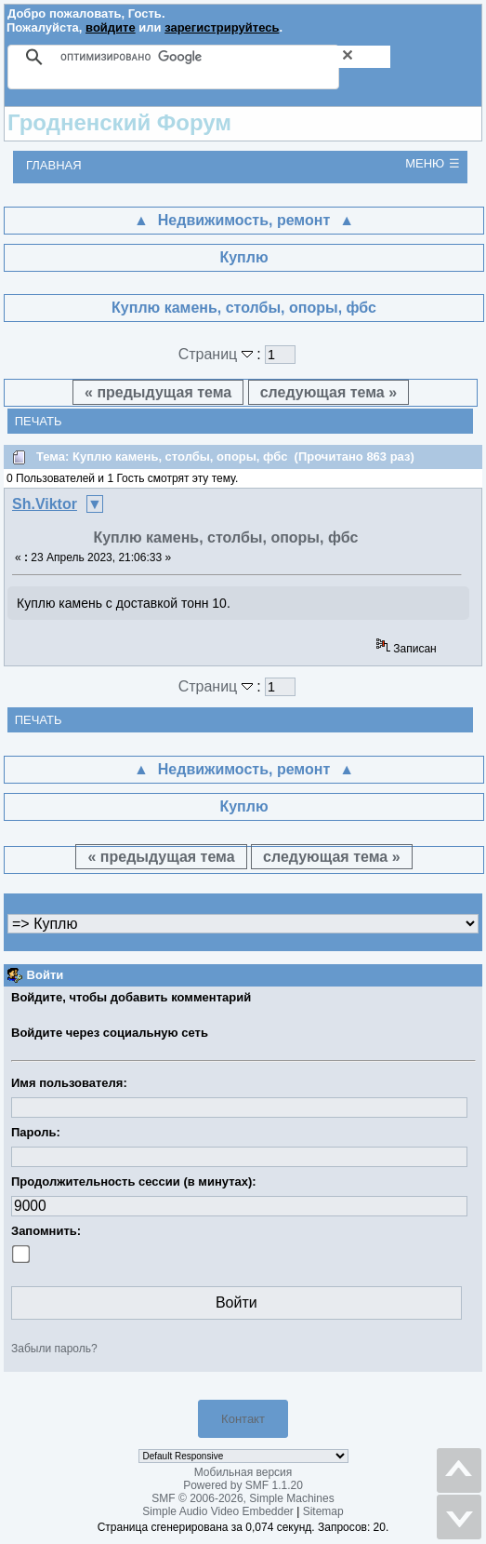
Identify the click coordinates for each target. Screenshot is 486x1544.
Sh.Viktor (44, 504)
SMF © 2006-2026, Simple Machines (242, 1498)
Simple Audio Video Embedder (218, 1511)
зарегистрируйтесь (221, 27)
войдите (110, 27)
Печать (38, 421)
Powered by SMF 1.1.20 (243, 1485)
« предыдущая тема (158, 392)
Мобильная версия (243, 1472)
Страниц (217, 354)
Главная (54, 165)
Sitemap (323, 1511)
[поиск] (225, 57)
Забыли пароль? (54, 1348)
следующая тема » (328, 392)
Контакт (243, 1419)
